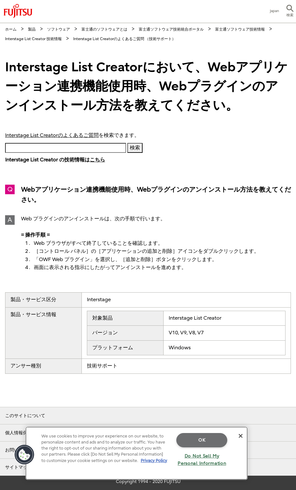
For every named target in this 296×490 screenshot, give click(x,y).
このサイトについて (25, 415)
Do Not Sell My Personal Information (202, 459)
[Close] (241, 436)
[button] (289, 11)
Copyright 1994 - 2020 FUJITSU (148, 481)
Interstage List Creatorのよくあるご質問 (52, 135)
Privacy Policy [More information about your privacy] (154, 460)
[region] (136, 453)
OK (201, 440)
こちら (97, 160)
